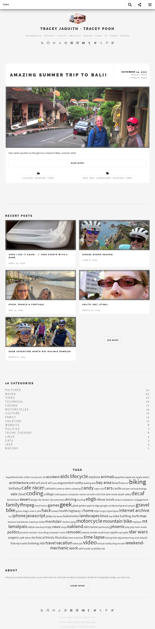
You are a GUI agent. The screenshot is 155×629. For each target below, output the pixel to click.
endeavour (128, 499)
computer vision (77, 494)
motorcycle (89, 520)
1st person (36, 477)
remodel (73, 532)
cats (9, 440)
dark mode (111, 494)
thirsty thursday (56, 537)
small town (104, 532)
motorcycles (17, 409)
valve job (77, 543)
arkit (32, 483)
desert (25, 499)
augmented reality (70, 483)
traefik (23, 543)
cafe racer (32, 487)
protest (24, 532)
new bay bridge (43, 527)
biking (10, 393)
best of (125, 483)
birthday (15, 488)
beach (116, 483)
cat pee (126, 488)
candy (87, 488)
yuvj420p (96, 548)
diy (39, 499)
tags (6, 4)
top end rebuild (138, 537)
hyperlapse (112, 511)
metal (41, 521)
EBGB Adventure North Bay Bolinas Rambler (40, 351)
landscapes (103, 178)
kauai (60, 516)
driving (70, 499)
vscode (121, 543)
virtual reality (104, 543)
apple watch (142, 477)
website (12, 425)
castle (117, 488)
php (127, 527)
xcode (87, 548)
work (73, 548)
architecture (18, 482)
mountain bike (117, 521)
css (102, 494)
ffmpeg (27, 505)
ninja (63, 527)
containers (81, 577)
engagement (141, 499)
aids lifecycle (74, 476)
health (63, 511)
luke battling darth (126, 516)
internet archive (134, 510)
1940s (27, 477)
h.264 (38, 511)
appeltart (120, 477)
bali (92, 178)
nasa (31, 527)
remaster (54, 532)
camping (76, 488)
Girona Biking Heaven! (97, 254)
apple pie (130, 477)
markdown (22, 521)
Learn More (77, 586)
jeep (9, 444)
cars (108, 488)
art (38, 483)
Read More (77, 163)
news (56, 526)
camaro (50, 488)
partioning (104, 527)
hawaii (55, 511)
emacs (118, 499)
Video (98, 36)
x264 (80, 548)
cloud (22, 494)
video (50, 178)
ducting (81, 499)
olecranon (91, 527)
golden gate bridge (89, 505)
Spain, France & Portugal (26, 304)
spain (114, 532)
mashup (33, 521)
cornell (90, 494)
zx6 (103, 548)
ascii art (46, 483)
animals (107, 476)
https (97, 511)
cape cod (99, 488)
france (43, 505)
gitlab (75, 505)
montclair (53, 521)
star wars (138, 531)
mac (143, 515)
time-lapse (94, 537)
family (10, 417)
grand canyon (127, 505)
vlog (114, 543)
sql (120, 532)
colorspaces (61, 494)
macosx (12, 448)
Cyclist (62, 36)
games (53, 505)
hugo (103, 511)
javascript (35, 515)
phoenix (117, 526)
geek (66, 504)
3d (44, 477)
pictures (13, 389)
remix (62, 532)
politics (12, 428)
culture (28, 178)
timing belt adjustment (117, 537)
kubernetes (71, 516)
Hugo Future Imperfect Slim (81, 622)
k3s (54, 516)
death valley (124, 494)
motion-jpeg (69, 521)
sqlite (125, 532)
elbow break (105, 499)
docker (45, 499)
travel (51, 543)
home (88, 510)
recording (43, 532)
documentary (57, 499)
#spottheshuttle (14, 477)
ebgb (91, 499)
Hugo (93, 627)
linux (10, 436)
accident (53, 476)
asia (85, 178)
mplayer (137, 521)
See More (113, 340)
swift (21, 537)
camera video (63, 488)
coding (11, 405)
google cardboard (110, 505)
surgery (13, 537)
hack (46, 510)
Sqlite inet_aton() (95, 304)
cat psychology (138, 488)
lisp (111, 516)
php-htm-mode (138, 527)
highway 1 (76, 511)
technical (14, 401)
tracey (15, 543)
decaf (137, 493)
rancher (33, 532)
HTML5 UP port (68, 627)
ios (10, 516)
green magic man (25, 511)
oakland (75, 526)
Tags (77, 470)
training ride (36, 543)
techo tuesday (18, 432)
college (49, 494)
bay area (103, 482)
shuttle (93, 532)
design (34, 499)
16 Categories (19, 383)
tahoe (28, 537)
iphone (19, 515)
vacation (40, 178)
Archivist (75, 36)
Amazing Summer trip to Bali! (58, 74)
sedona (85, 532)
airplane (94, 477)
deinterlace (13, 499)
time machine (75, 537)
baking (87, 483)
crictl (97, 494)
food (37, 505)
